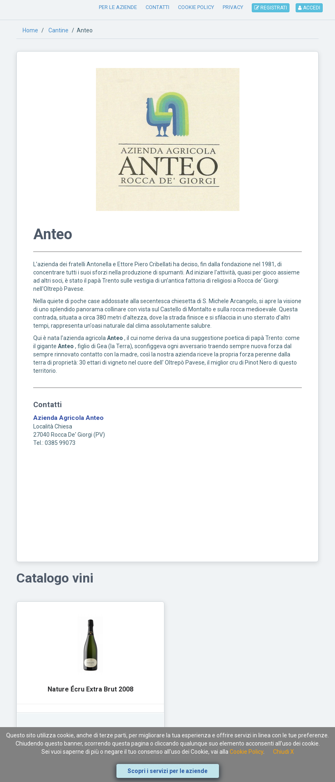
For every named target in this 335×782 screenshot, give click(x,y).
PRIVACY (233, 7)
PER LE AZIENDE (118, 7)
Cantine (58, 30)
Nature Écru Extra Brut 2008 (90, 689)
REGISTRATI (270, 8)
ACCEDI (309, 8)
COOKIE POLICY (196, 7)
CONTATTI (157, 7)
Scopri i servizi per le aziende (167, 771)
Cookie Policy (246, 751)
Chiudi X (283, 751)
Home (30, 30)
